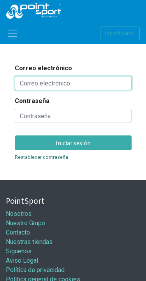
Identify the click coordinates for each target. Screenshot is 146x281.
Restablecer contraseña (41, 157)
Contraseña (32, 101)
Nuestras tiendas (29, 241)
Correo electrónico (43, 68)
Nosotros (19, 213)
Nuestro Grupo (25, 223)
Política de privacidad (35, 270)
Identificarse (120, 33)
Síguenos (19, 251)
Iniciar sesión (73, 143)
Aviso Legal (22, 260)
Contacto (18, 232)
